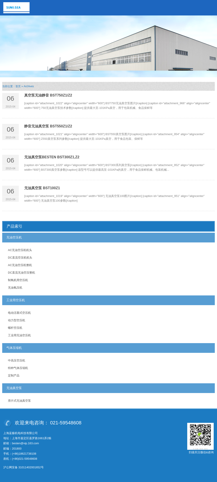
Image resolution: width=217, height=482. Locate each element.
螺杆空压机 (15, 327)
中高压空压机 (16, 360)
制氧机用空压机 (18, 280)
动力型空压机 (16, 320)
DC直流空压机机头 (20, 257)
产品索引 (14, 226)
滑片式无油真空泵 (19, 400)
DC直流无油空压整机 (21, 272)
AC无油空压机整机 (20, 265)
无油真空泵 (14, 388)
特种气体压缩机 (18, 368)
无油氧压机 (15, 287)
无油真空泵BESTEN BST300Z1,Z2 (51, 157)
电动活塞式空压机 (19, 312)
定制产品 (13, 375)
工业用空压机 (15, 300)
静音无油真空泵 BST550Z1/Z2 (48, 126)
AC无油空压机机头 (20, 250)
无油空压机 (14, 237)
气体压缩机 (14, 348)
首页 (18, 86)
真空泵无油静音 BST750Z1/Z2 (48, 95)
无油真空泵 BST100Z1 (42, 188)
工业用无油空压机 (19, 335)
